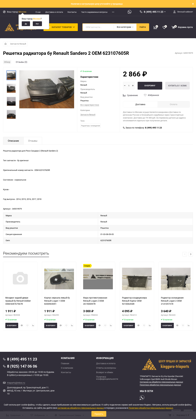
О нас (38, 12)
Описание (13, 140)
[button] (190, 254)
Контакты (72, 12)
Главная (65, 363)
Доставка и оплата (54, 12)
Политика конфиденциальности (107, 378)
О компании (67, 368)
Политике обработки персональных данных (160, 384)
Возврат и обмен (104, 372)
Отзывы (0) (21, 61)
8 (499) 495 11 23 (153, 12)
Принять (98, 413)
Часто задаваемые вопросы (94, 12)
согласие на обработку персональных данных (81, 407)
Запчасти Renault (18, 43)
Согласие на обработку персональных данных (161, 381)
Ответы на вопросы (106, 368)
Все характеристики (89, 104)
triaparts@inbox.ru (16, 382)
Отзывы (32, 140)
